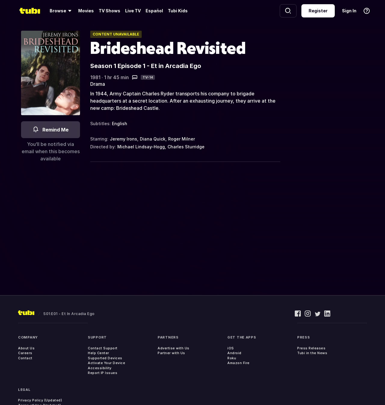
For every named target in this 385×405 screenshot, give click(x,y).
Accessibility (100, 368)
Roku (231, 358)
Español (154, 10)
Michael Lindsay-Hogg (141, 146)
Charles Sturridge (186, 146)
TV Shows (109, 10)
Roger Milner (181, 138)
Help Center (98, 353)
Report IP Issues (102, 373)
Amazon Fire (238, 363)
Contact (25, 358)
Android (234, 353)
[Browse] (61, 10)
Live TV (133, 10)
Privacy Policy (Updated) (40, 400)
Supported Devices (105, 358)
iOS (230, 348)
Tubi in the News (312, 353)
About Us (26, 348)
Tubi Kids (178, 10)
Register (318, 10)
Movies (86, 10)
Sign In (349, 10)
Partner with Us (171, 353)
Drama (97, 84)
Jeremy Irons (123, 138)
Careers (25, 353)
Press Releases (311, 348)
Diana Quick (152, 138)
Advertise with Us (173, 348)
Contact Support (103, 348)
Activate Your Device (106, 363)
